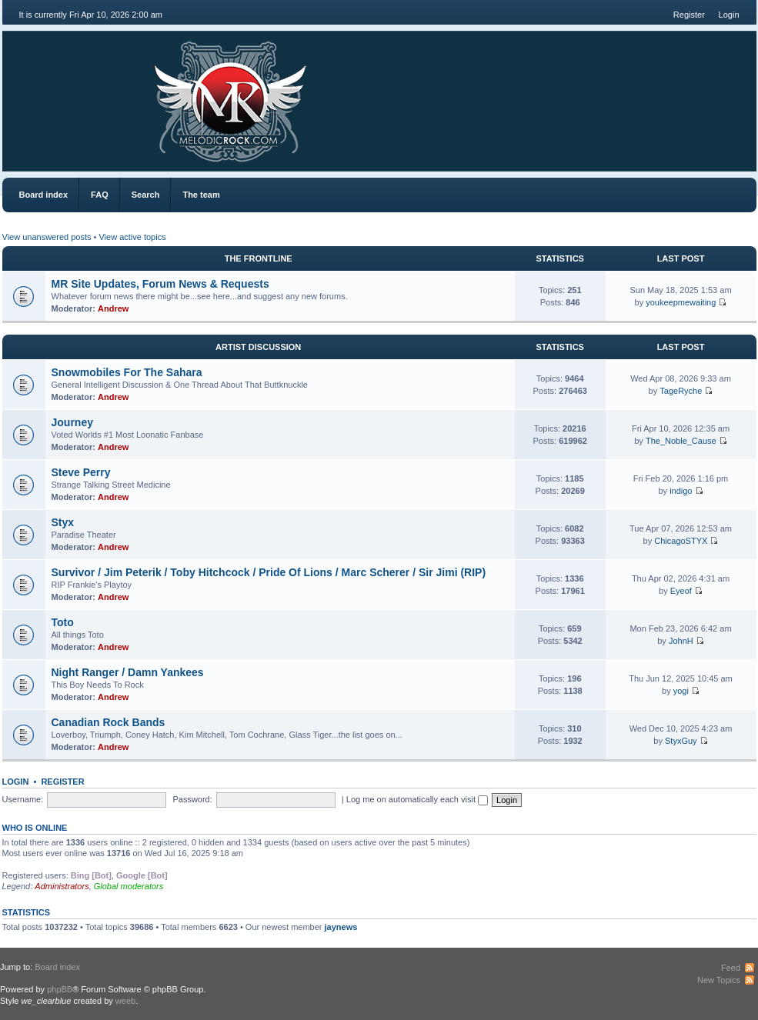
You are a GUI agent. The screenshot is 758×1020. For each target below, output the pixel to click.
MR (89, 92)
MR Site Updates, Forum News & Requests (160, 284)
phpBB (59, 989)
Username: (23, 799)
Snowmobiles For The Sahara (127, 372)
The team (200, 194)
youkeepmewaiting (681, 302)
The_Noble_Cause (681, 440)
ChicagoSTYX (680, 540)
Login (729, 14)
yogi (681, 690)
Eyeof (681, 590)
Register (689, 14)
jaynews (341, 927)
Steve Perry (81, 472)
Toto (63, 622)
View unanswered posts (47, 237)
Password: (192, 799)
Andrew (113, 308)
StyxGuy (681, 740)
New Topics (718, 980)
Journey (72, 422)
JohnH (681, 640)
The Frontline (258, 258)
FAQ (100, 194)
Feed (730, 967)
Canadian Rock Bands (108, 722)
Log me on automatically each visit (417, 799)
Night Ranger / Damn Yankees (128, 672)
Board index (43, 194)
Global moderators (129, 886)
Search (146, 194)
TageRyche (680, 390)
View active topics (132, 237)
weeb (125, 1000)
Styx (63, 522)
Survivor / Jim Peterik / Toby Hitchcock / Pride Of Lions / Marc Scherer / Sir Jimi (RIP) (269, 572)
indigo (681, 490)
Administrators (61, 886)
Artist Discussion (258, 347)
